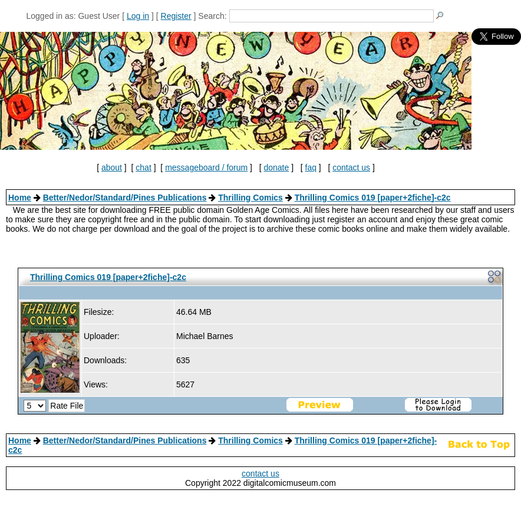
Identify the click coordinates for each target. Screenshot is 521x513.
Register (176, 16)
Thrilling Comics (250, 197)
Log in (138, 16)
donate (276, 167)
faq (310, 167)
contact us (351, 167)
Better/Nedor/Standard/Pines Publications (125, 197)
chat (143, 167)
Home (19, 197)
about (111, 167)
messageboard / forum (206, 167)
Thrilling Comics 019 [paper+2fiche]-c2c (373, 197)
